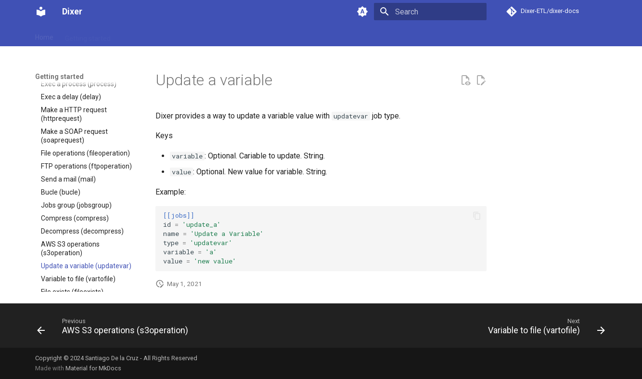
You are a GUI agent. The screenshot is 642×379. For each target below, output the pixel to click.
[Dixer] (41, 11)
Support (208, 35)
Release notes (254, 35)
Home (44, 35)
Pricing (174, 35)
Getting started (88, 35)
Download (137, 35)
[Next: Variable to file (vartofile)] (544, 328)
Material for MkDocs (93, 368)
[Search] (430, 11)
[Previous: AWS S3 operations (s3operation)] (115, 328)
